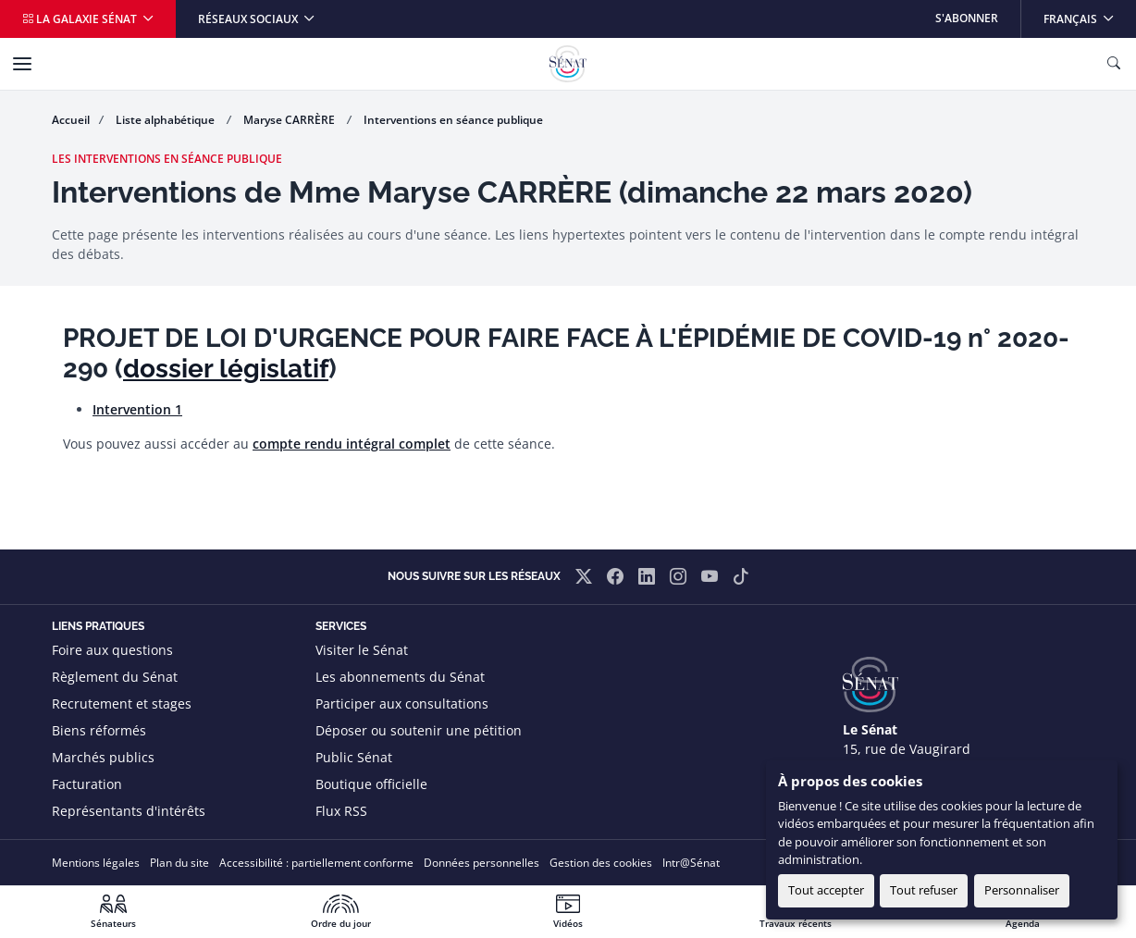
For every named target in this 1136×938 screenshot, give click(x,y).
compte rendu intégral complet (352, 443)
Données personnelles (481, 862)
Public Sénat (353, 757)
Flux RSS (341, 811)
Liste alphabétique (166, 120)
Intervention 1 (137, 409)
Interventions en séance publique (453, 120)
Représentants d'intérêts (128, 811)
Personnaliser (1021, 890)
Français (1089, 13)
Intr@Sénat (691, 862)
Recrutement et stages (121, 703)
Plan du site (179, 862)
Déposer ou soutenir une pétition (418, 730)
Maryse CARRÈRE (290, 120)
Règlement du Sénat (115, 676)
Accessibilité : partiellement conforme (316, 862)
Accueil (71, 120)
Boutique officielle (371, 784)
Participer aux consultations (401, 703)
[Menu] (22, 63)
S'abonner (966, 18)
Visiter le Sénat (361, 650)
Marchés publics (103, 757)
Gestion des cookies (600, 862)
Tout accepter (826, 890)
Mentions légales (96, 862)
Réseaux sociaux (249, 19)
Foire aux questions (112, 650)
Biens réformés (99, 730)
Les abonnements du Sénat (400, 676)
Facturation (87, 784)
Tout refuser (923, 890)
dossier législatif (225, 368)
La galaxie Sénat (81, 19)
